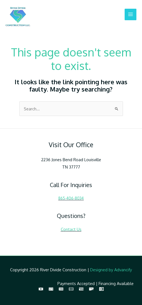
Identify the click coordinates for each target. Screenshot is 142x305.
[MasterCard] (71, 289)
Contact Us (71, 229)
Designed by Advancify (111, 269)
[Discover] (91, 289)
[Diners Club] (101, 289)
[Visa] (61, 289)
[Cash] (41, 289)
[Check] (51, 289)
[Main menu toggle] (130, 15)
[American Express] (81, 289)
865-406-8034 (71, 198)
